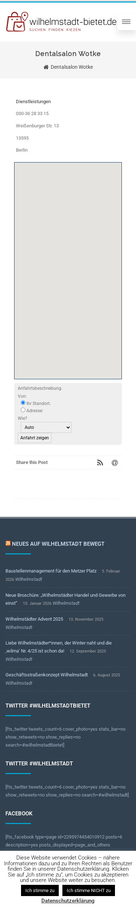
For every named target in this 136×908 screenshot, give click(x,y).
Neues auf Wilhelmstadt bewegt (58, 544)
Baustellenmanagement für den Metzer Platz (50, 571)
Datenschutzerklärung (68, 901)
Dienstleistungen (33, 101)
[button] (68, 264)
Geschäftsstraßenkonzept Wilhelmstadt (46, 674)
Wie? (22, 418)
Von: (22, 396)
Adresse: (32, 410)
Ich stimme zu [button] (39, 890)
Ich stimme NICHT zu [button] (89, 890)
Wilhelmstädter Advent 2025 (34, 619)
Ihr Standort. (36, 403)
